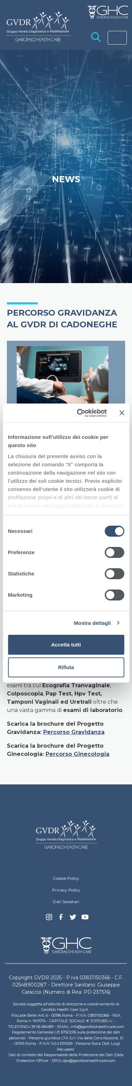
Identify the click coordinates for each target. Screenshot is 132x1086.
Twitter (73, 919)
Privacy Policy (66, 889)
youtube (85, 918)
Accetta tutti (66, 644)
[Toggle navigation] (117, 38)
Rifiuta (66, 667)
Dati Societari (66, 901)
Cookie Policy (66, 878)
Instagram (49, 919)
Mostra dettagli (92, 623)
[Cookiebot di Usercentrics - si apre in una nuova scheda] (79, 413)
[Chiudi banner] (121, 412)
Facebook (61, 919)
